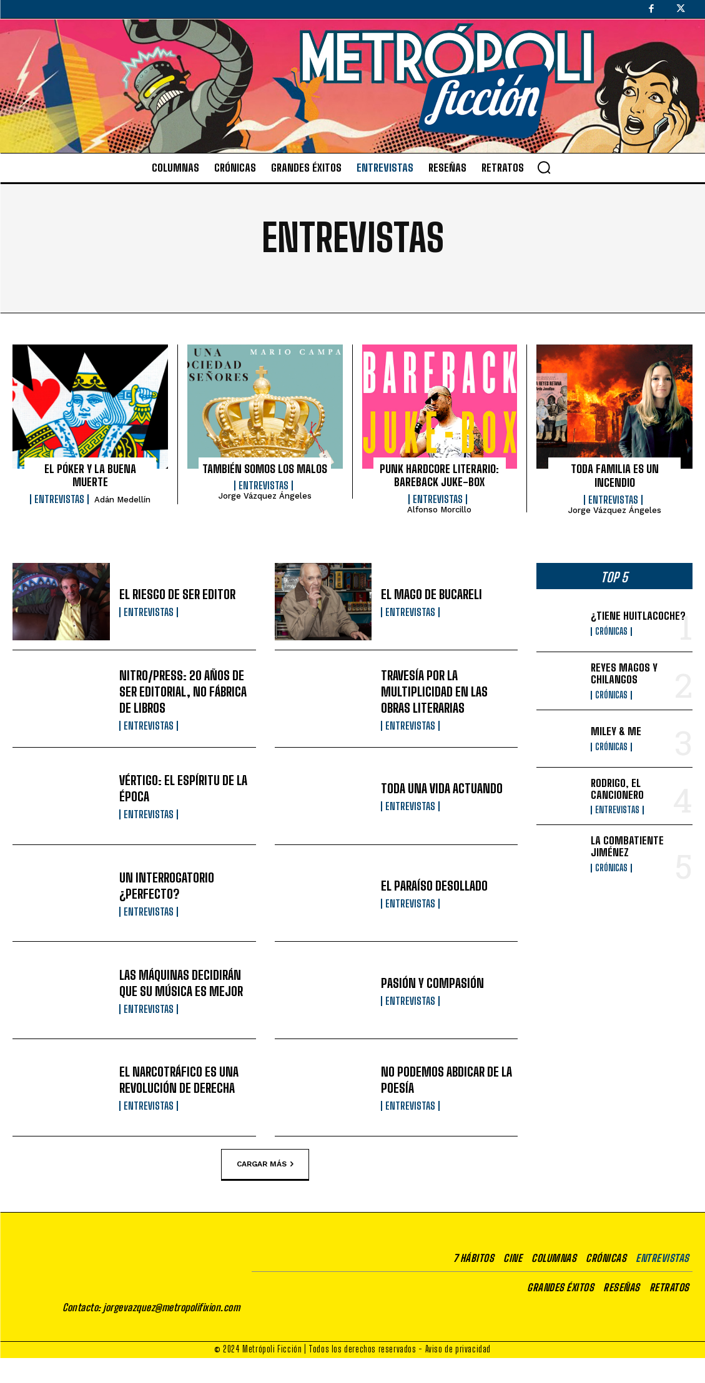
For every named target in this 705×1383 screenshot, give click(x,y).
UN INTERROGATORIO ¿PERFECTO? (166, 885)
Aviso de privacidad (458, 1374)
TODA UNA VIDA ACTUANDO (442, 788)
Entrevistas (59, 499)
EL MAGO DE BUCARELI (431, 594)
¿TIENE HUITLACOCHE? (638, 615)
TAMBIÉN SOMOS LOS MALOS (264, 469)
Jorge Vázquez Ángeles (265, 496)
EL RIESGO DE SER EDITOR (177, 594)
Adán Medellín (122, 499)
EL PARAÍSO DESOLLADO (434, 885)
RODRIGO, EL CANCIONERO (617, 788)
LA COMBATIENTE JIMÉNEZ (627, 846)
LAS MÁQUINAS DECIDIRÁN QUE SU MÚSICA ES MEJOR (181, 983)
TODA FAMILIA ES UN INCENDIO (615, 475)
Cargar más (265, 1164)
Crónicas (611, 631)
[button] (544, 167)
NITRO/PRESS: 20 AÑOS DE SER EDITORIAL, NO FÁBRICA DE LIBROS (183, 691)
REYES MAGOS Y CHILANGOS (624, 673)
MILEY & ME (616, 731)
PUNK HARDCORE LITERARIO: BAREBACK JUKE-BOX (439, 475)
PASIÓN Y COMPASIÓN (432, 982)
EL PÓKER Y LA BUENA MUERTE (90, 475)
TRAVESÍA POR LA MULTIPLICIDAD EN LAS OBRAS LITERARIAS (434, 691)
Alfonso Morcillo (439, 509)
